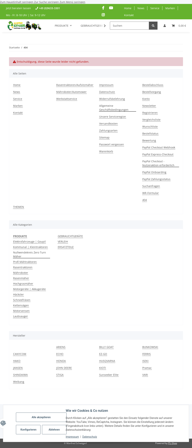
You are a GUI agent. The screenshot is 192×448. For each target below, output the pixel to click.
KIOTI (102, 368)
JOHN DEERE (64, 368)
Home (127, 8)
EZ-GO (103, 354)
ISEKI (145, 361)
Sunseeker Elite (108, 375)
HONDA (61, 361)
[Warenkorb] (179, 25)
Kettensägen (21, 305)
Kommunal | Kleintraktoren (30, 247)
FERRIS (146, 354)
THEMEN (18, 207)
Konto (146, 99)
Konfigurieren (29, 429)
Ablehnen (54, 429)
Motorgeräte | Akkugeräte (29, 289)
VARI (145, 375)
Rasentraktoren (22, 267)
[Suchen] (129, 26)
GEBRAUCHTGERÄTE (70, 236)
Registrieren (150, 112)
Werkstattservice (66, 99)
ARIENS (60, 347)
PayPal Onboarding (154, 172)
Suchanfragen (151, 186)
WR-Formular (150, 193)
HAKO (16, 361)
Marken (170, 8)
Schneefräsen (21, 300)
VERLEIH (63, 241)
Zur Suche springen (47, 2)
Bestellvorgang (151, 92)
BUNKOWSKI (150, 347)
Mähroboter (20, 272)
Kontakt (129, 15)
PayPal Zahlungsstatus (156, 179)
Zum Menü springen (72, 2)
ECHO (59, 354)
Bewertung (149, 140)
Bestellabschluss (152, 85)
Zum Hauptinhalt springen (17, 2)
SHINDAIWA (20, 375)
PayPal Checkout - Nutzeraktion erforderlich (158, 163)
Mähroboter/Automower (71, 92)
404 (144, 200)
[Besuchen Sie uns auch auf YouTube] (111, 8)
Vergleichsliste (151, 119)
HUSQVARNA (107, 361)
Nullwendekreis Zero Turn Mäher (29, 254)
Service (154, 8)
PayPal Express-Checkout (157, 154)
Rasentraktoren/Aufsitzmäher (74, 85)
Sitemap (104, 137)
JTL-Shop (172, 443)
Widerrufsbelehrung (112, 99)
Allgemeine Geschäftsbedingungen (113, 107)
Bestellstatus (150, 133)
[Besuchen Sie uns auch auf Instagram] (103, 15)
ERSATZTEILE (66, 247)
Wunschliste (150, 126)
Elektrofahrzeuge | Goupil (29, 241)
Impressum (72, 436)
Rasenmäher (21, 278)
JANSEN (18, 368)
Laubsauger (20, 316)
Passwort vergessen (111, 144)
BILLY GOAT (106, 347)
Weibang (18, 381)
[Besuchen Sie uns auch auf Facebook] (103, 8)
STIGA (60, 375)
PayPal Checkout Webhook (158, 147)
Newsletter (149, 105)
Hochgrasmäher (23, 283)
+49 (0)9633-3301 (49, 8)
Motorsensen (21, 311)
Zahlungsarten (108, 130)
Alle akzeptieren (41, 417)
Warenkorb (106, 151)
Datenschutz (89, 436)
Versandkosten (108, 123)
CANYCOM (19, 354)
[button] (164, 25)
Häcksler (18, 294)
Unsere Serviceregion (112, 116)
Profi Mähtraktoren (25, 262)
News (140, 8)
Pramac (147, 368)
